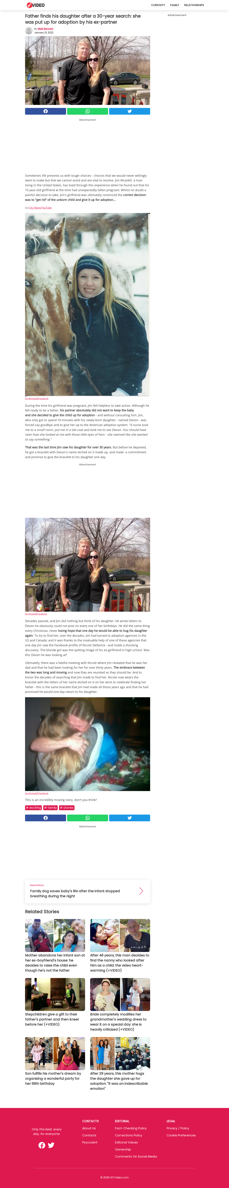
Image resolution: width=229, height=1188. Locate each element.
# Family (50, 808)
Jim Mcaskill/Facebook (36, 613)
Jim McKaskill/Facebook (36, 398)
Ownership (123, 1149)
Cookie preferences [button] (181, 1135)
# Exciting (33, 808)
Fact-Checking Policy (131, 1128)
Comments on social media (136, 1156)
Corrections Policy (128, 1135)
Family (174, 5)
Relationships (194, 5)
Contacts (89, 1135)
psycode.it (89, 1142)
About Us (89, 1128)
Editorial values (126, 1142)
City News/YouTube (40, 207)
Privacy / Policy (178, 1128)
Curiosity (158, 5)
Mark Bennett (45, 28)
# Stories (67, 808)
